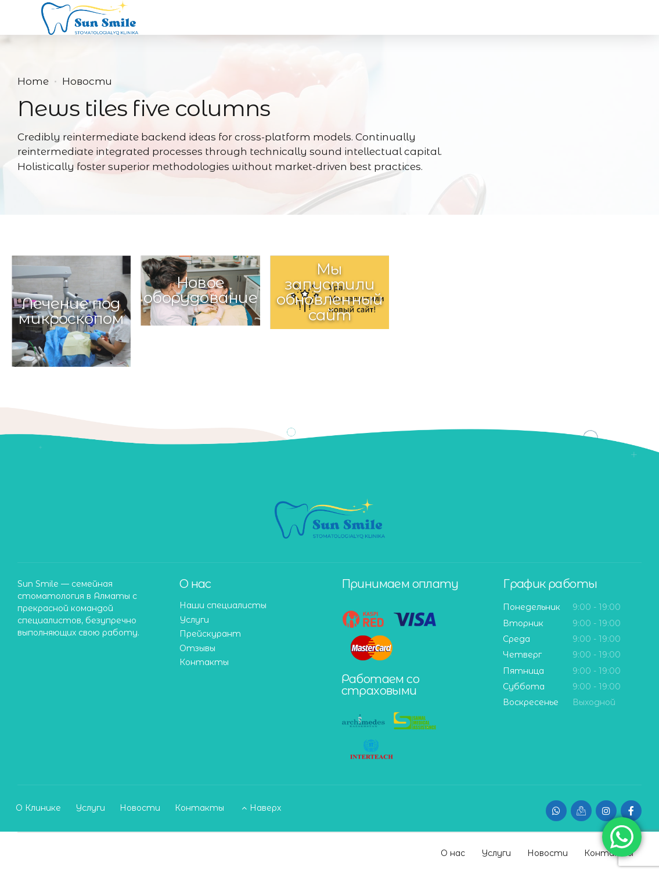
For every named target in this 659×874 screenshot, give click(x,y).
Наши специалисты (223, 605)
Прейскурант (210, 634)
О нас (453, 853)
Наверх (265, 808)
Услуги (194, 620)
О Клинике (38, 808)
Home (33, 81)
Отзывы (197, 648)
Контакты (204, 662)
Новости (87, 81)
